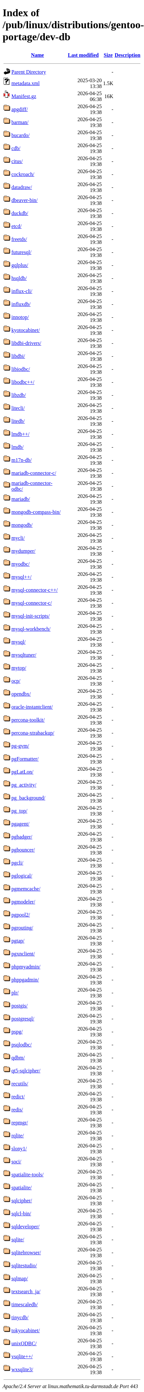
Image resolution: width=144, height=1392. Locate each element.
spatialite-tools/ (27, 1174)
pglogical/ (21, 876)
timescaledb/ (24, 1304)
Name (37, 55)
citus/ (17, 161)
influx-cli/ (21, 291)
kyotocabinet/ (25, 330)
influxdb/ (21, 304)
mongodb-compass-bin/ (36, 512)
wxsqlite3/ (22, 1369)
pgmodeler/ (23, 902)
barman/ (19, 122)
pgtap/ (17, 940)
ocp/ (16, 681)
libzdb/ (18, 395)
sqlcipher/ (21, 1200)
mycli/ (18, 538)
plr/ (15, 992)
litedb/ (18, 421)
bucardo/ (20, 135)
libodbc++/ (22, 382)
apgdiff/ (19, 109)
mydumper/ (23, 551)
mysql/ (18, 642)
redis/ (17, 1109)
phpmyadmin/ (25, 966)
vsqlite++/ (22, 1356)
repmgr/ (19, 1122)
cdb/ (16, 148)
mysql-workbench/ (30, 629)
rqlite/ (17, 1135)
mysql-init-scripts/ (30, 616)
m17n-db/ (21, 460)
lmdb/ (17, 447)
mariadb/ (20, 499)
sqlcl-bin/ (21, 1213)
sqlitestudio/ (24, 1265)
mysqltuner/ (23, 655)
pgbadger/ (21, 837)
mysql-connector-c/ (31, 603)
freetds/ (19, 239)
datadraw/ (21, 187)
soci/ (16, 1161)
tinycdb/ (19, 1317)
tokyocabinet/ (25, 1330)
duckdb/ (19, 213)
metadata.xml (25, 83)
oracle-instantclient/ (32, 707)
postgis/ (19, 1005)
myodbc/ (20, 564)
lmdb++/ (20, 434)
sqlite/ (17, 1239)
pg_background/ (28, 798)
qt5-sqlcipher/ (25, 1070)
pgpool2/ (20, 914)
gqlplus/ (19, 265)
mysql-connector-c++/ (34, 590)
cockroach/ (22, 174)
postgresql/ (22, 1018)
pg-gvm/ (20, 746)
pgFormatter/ (25, 759)
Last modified (83, 55)
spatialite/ (21, 1187)
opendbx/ (21, 694)
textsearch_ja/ (25, 1291)
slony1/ (19, 1148)
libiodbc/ (20, 369)
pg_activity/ (23, 785)
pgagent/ (20, 824)
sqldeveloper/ (25, 1226)
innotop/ (20, 317)
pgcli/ (17, 863)
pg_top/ (19, 811)
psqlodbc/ (21, 1044)
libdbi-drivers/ (26, 343)
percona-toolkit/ (28, 720)
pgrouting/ (22, 927)
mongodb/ (22, 525)
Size (108, 55)
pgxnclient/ (23, 953)
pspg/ (17, 1031)
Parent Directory (28, 72)
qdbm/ (18, 1057)
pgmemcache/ (25, 889)
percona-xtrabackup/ (32, 733)
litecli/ (18, 408)
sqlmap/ (19, 1278)
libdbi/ (18, 356)
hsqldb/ (19, 278)
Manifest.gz (23, 96)
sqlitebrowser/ (26, 1252)
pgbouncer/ (23, 850)
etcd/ (16, 226)
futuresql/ (21, 252)
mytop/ (18, 668)
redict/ (18, 1096)
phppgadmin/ (25, 979)
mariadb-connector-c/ (33, 473)
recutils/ (19, 1083)
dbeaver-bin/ (24, 200)
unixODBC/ (23, 1343)
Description (127, 55)
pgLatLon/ (22, 772)
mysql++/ (21, 577)
